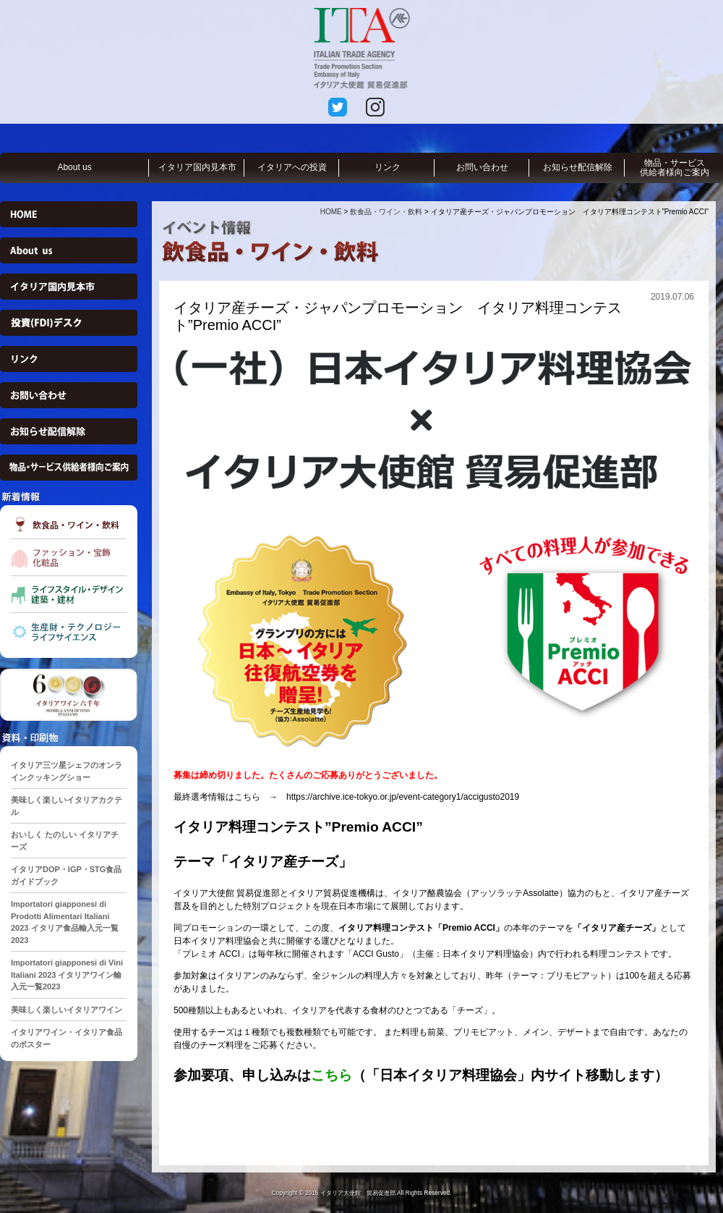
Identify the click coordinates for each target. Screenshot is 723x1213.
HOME (331, 212)
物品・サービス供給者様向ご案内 (674, 167)
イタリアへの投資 (292, 167)
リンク (388, 167)
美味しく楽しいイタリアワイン (66, 1009)
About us (74, 167)
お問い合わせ (482, 167)
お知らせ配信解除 (577, 167)
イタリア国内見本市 (197, 167)
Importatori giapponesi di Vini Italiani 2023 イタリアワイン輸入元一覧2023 (67, 974)
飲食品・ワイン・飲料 (386, 212)
